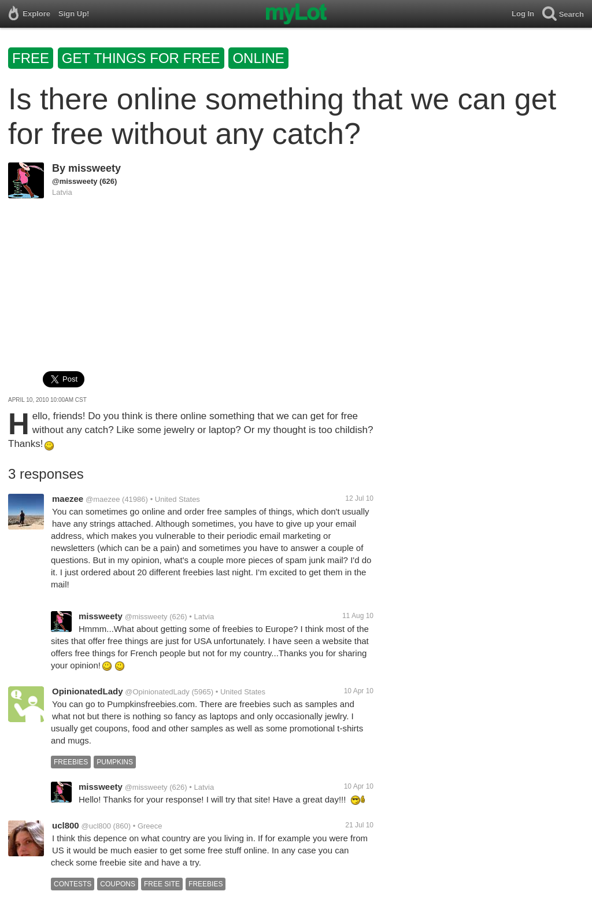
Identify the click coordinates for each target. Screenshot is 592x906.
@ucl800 (96, 826)
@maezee (103, 499)
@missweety (74, 181)
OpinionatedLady (87, 691)
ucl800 (65, 825)
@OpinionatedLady (157, 691)
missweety (94, 168)
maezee (67, 499)
